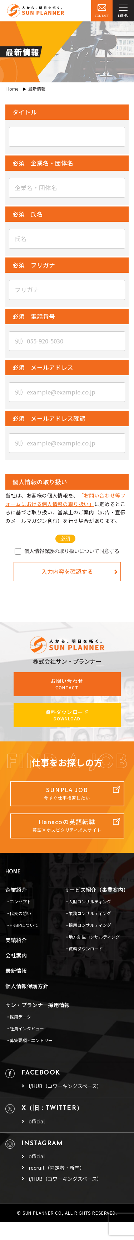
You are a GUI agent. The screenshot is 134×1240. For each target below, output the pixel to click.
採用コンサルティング (90, 925)
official (37, 1121)
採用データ (20, 1017)
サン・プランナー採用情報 (37, 1005)
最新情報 (16, 970)
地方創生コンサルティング (94, 937)
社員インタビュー (27, 1028)
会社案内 (16, 955)
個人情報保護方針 (26, 986)
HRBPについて (24, 925)
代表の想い (20, 913)
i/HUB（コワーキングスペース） (65, 1086)
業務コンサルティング (90, 913)
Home (12, 89)
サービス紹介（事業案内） (96, 889)
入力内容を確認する (67, 571)
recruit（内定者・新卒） (57, 1167)
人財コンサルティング (90, 901)
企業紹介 (16, 889)
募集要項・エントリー (31, 1040)
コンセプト (20, 901)
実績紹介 (16, 940)
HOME (13, 871)
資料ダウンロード (86, 948)
